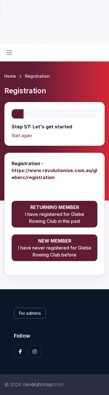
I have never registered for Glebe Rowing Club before (54, 247)
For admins (30, 313)
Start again (22, 135)
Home (10, 76)
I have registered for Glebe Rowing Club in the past (54, 214)
